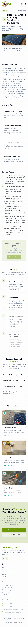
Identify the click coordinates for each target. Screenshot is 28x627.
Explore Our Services (14, 535)
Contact (4, 577)
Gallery (4, 575)
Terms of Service (18, 622)
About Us (4, 573)
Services (4, 570)
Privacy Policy (9, 622)
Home (3, 568)
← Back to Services (21, 10)
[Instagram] (7, 559)
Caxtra (10, 620)
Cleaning (5, 10)
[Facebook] (3, 559)
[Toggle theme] (22, 4)
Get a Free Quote (14, 530)
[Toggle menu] (25, 4)
